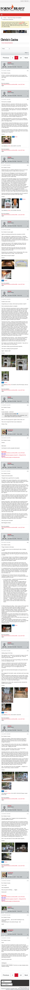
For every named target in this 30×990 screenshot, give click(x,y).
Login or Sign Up (24, 1)
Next (26, 58)
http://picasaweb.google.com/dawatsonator (11, 457)
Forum (5, 17)
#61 (27, 70)
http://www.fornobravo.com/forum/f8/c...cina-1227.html (13, 84)
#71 (27, 734)
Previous (6, 58)
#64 (27, 229)
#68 (27, 471)
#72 (27, 813)
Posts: (18, 66)
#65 (27, 299)
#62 (27, 99)
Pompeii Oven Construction (7, 19)
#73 (27, 880)
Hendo (9, 397)
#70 (27, 650)
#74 (27, 915)
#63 (27, 165)
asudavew (10, 430)
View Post (17, 413)
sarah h (10, 907)
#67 (27, 438)
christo (9, 62)
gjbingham (10, 930)
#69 (27, 542)
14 (21, 58)
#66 (27, 405)
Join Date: (10, 66)
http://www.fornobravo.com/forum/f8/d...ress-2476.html (13, 452)
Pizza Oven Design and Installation (15, 17)
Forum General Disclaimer (7, 42)
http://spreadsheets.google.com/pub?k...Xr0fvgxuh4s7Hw (14, 455)
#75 (27, 938)
